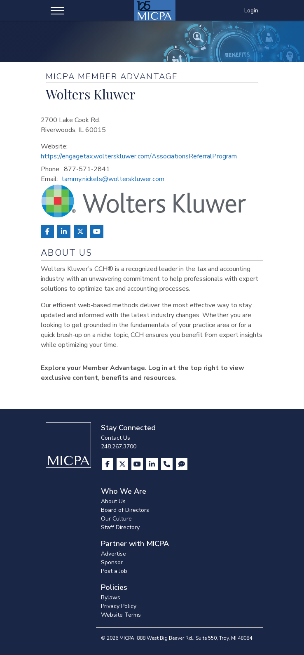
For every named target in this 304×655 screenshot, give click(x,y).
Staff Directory (120, 527)
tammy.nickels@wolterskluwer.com (112, 179)
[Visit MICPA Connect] (181, 464)
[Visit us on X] (123, 464)
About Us (113, 501)
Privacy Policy (118, 606)
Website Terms (121, 615)
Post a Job (114, 571)
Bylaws (110, 597)
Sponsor (112, 562)
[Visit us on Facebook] (108, 464)
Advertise (113, 554)
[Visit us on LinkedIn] (152, 464)
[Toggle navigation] (57, 10)
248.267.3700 (118, 446)
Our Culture (116, 519)
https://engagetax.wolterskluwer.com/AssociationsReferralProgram (139, 156)
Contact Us (115, 438)
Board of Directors (125, 510)
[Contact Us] (167, 464)
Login (251, 10)
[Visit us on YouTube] (138, 464)
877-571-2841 (87, 169)
